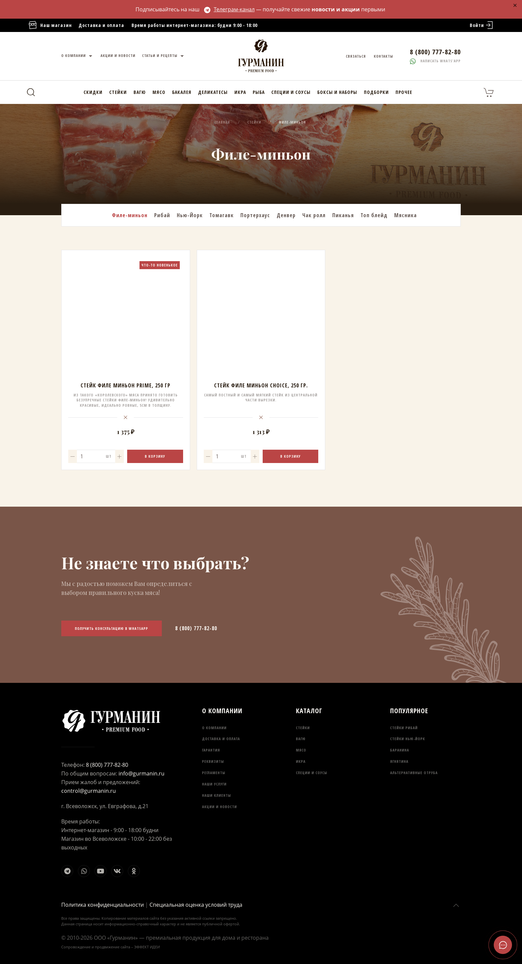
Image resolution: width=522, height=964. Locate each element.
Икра (240, 92)
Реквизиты (213, 761)
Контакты (383, 56)
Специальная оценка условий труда (195, 904)
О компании (77, 56)
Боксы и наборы (337, 92)
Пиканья (343, 215)
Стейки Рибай (404, 727)
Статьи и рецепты (163, 56)
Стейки (118, 92)
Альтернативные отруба (414, 772)
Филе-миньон (129, 215)
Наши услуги (214, 783)
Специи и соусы (291, 92)
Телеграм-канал (229, 9)
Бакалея (181, 92)
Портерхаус (255, 215)
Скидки (93, 92)
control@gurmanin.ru (88, 790)
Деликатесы (213, 92)
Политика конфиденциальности (102, 904)
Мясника (405, 215)
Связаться (356, 56)
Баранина (399, 749)
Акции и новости (118, 55)
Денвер (286, 215)
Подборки (376, 92)
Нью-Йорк (190, 215)
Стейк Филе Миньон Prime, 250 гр (125, 385)
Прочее (403, 92)
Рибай (162, 215)
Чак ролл (314, 215)
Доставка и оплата (101, 25)
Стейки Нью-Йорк (407, 738)
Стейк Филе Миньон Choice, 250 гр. (261, 385)
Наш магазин (50, 25)
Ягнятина (399, 761)
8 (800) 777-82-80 (196, 628)
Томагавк (221, 215)
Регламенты (213, 772)
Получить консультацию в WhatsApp (111, 628)
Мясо (158, 92)
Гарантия (211, 749)
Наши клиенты (216, 795)
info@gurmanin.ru (141, 773)
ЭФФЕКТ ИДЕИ (147, 946)
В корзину (155, 456)
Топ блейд (374, 215)
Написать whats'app (435, 60)
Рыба (259, 92)
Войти (482, 25)
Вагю (139, 92)
